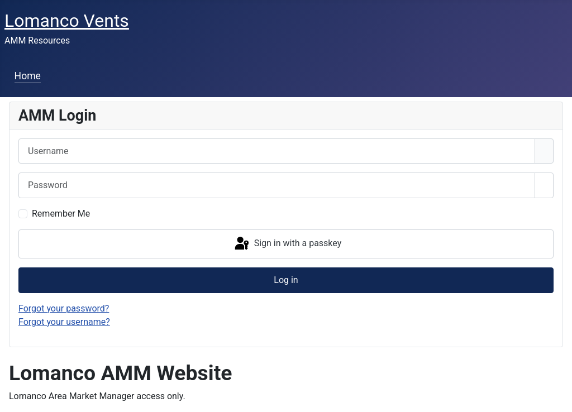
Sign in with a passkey (287, 244)
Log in (286, 280)
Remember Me (61, 213)
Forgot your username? (64, 322)
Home (28, 76)
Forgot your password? (63, 308)
